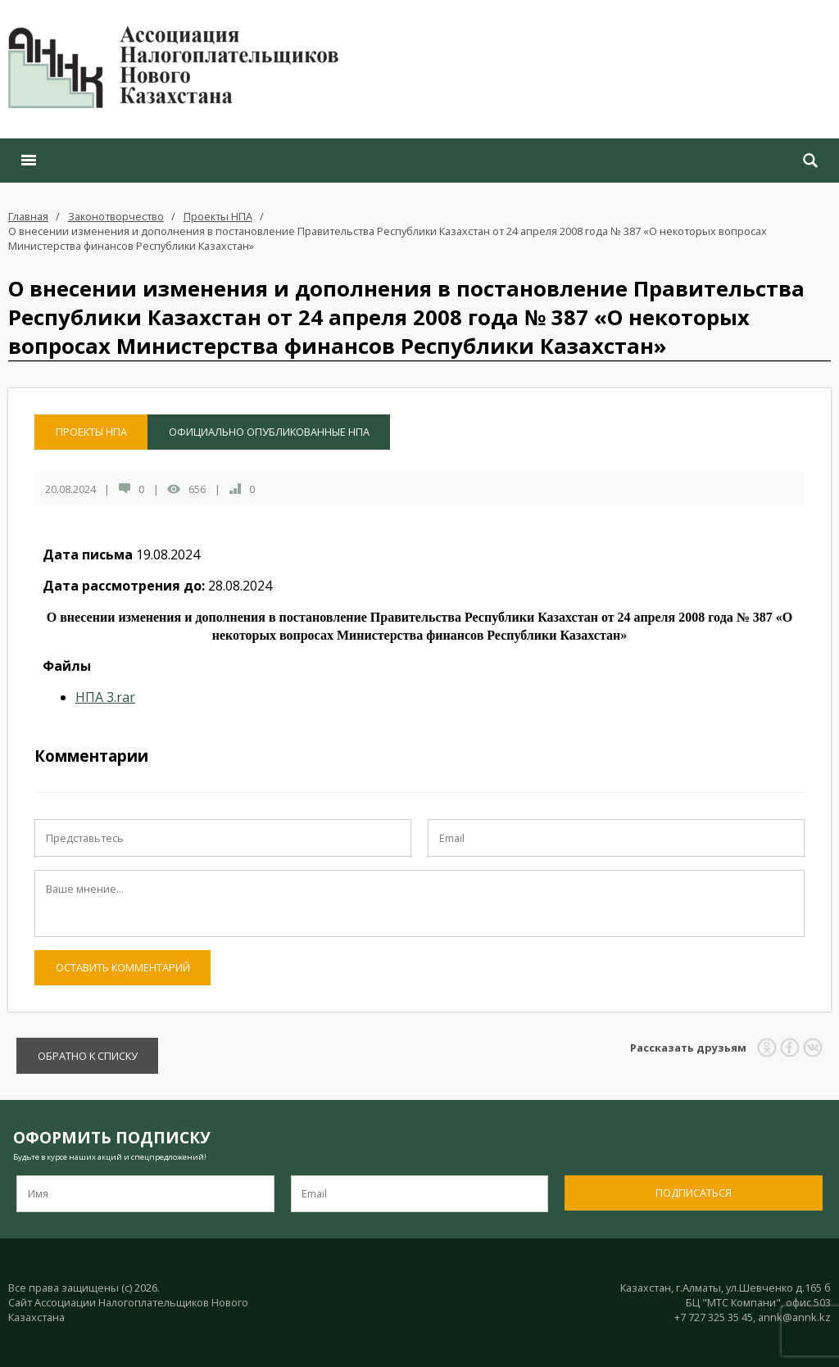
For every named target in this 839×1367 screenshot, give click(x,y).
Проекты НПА (218, 216)
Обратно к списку (88, 1055)
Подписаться (693, 1192)
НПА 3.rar (105, 697)
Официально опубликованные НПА (269, 431)
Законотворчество (116, 216)
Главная (28, 216)
